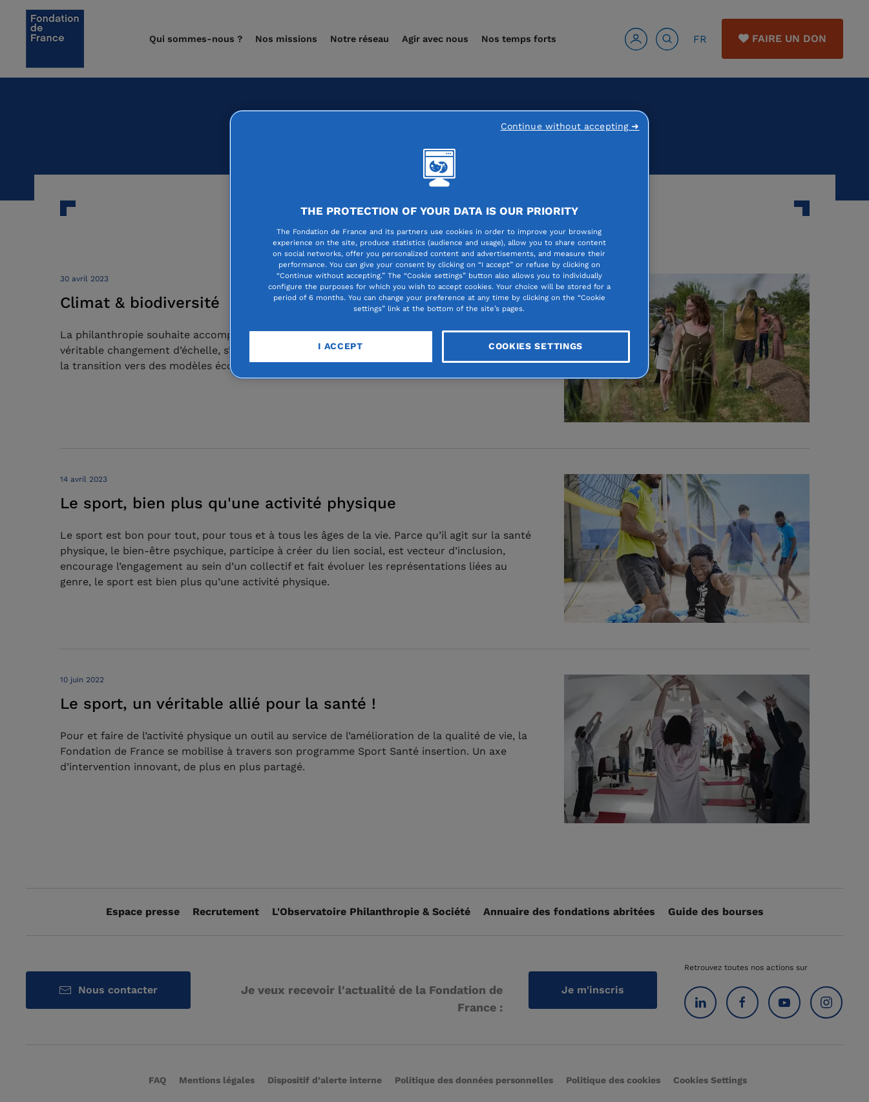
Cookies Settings (535, 346)
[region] (439, 244)
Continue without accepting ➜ (570, 126)
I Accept (340, 346)
